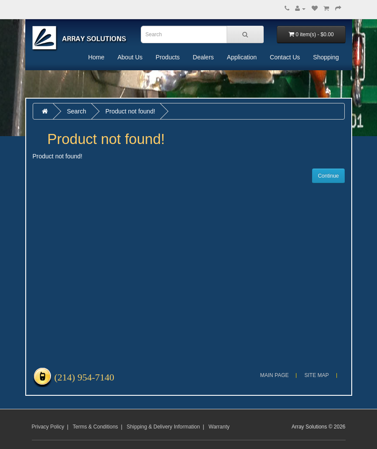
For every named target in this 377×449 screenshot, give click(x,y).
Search (76, 111)
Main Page (274, 375)
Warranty (219, 427)
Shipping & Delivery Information (163, 427)
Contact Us (285, 57)
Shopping (326, 57)
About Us (130, 57)
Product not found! (130, 111)
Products (168, 57)
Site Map (316, 375)
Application (242, 57)
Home (96, 57)
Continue (328, 176)
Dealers (203, 57)
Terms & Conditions (95, 427)
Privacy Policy (48, 427)
